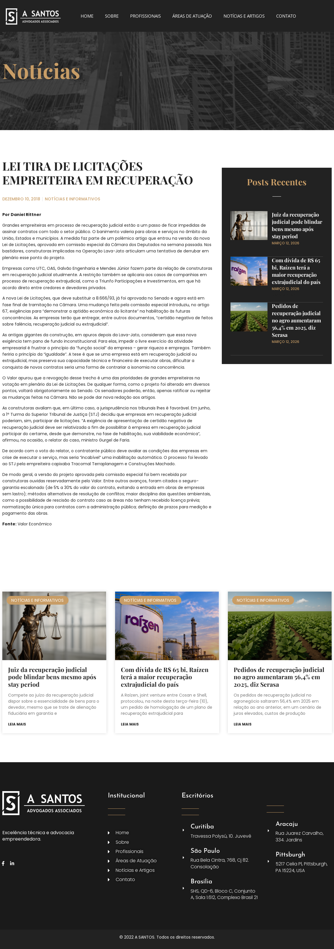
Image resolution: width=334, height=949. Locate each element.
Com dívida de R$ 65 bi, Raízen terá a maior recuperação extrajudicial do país (296, 271)
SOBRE (112, 16)
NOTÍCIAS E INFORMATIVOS (72, 199)
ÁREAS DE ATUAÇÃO (192, 16)
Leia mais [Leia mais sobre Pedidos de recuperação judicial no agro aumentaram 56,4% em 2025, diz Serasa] (243, 724)
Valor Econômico (35, 524)
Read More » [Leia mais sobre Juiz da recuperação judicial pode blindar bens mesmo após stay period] (284, 248)
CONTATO (286, 16)
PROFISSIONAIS (145, 16)
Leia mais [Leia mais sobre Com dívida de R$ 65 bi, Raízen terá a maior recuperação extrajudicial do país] (130, 724)
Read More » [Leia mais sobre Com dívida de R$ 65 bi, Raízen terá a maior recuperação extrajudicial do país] (284, 294)
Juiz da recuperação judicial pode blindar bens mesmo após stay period (297, 225)
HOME (87, 16)
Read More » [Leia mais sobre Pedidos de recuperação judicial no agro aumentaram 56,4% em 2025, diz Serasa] (284, 347)
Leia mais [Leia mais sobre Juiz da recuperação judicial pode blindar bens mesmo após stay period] (17, 724)
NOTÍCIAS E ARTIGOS (244, 16)
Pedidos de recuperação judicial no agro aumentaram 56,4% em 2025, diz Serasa (296, 320)
